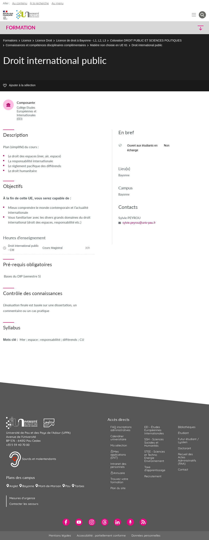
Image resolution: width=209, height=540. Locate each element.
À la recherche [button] (39, 3)
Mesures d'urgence (22, 498)
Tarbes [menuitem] (79, 486)
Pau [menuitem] (67, 486)
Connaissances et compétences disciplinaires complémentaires (46, 45)
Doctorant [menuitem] (184, 448)
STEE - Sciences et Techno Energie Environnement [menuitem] (154, 456)
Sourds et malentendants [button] (32, 459)
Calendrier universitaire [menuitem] (118, 437)
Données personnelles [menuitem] (145, 535)
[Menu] (194, 14)
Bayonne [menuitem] (28, 486)
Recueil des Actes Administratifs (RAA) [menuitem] (187, 458)
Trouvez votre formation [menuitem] (119, 480)
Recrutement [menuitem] (152, 476)
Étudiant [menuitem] (183, 433)
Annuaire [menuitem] (117, 473)
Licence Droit (43, 40)
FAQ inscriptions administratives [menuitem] (121, 428)
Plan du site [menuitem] (118, 488)
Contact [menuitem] (183, 469)
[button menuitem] (202, 14)
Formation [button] (20, 27)
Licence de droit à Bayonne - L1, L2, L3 (81, 40)
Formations (10, 40)
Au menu (57, 3)
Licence (26, 40)
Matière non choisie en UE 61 (109, 45)
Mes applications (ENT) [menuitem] (118, 455)
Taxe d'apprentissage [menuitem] (154, 468)
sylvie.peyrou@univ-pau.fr (139, 222)
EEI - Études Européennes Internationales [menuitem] (154, 430)
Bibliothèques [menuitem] (187, 427)
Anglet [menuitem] (13, 486)
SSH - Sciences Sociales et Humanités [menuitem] (154, 442)
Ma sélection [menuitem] (118, 445)
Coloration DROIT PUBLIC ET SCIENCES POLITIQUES (145, 40)
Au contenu (19, 3)
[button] (181, 27)
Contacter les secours (23, 504)
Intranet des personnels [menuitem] (118, 465)
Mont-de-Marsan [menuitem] (49, 486)
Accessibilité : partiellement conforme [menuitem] (101, 535)
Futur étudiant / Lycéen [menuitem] (188, 440)
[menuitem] (66, 522)
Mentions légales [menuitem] (60, 535)
